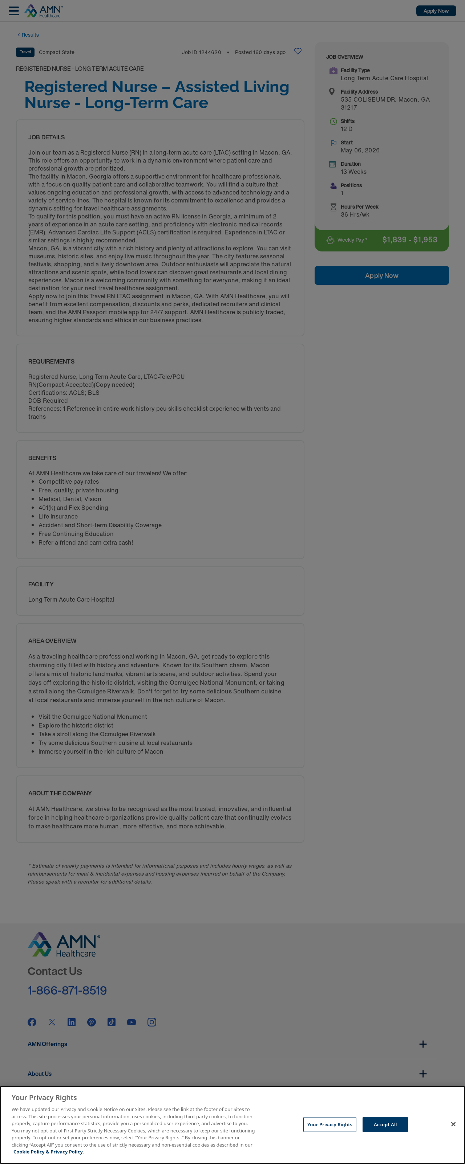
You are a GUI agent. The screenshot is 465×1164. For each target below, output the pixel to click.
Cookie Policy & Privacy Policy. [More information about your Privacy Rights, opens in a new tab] (48, 1151)
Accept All (385, 1124)
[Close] (453, 1124)
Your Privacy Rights (329, 1124)
